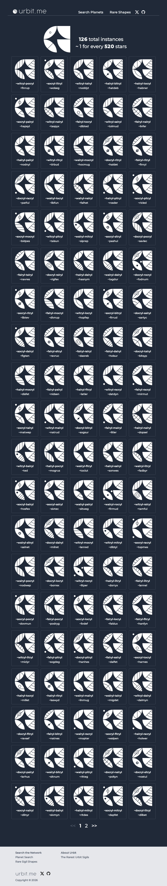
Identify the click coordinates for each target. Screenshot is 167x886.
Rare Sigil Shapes (26, 861)
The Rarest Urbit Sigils (75, 857)
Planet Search (24, 857)
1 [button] (80, 826)
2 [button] (86, 826)
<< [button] (73, 826)
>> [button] (94, 826)
